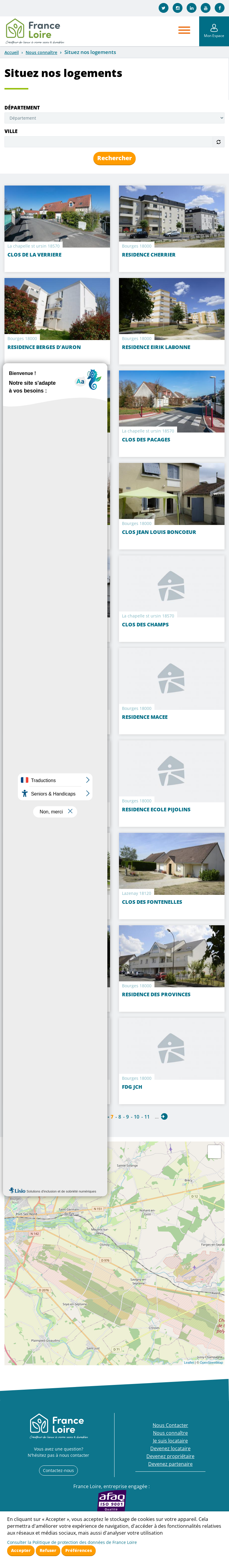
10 (136, 1116)
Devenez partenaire (170, 1464)
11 (147, 1116)
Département (22, 107)
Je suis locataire (170, 1441)
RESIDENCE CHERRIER (149, 254)
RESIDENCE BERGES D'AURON (44, 347)
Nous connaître (41, 52)
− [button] (13, 1158)
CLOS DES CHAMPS (145, 624)
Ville (11, 131)
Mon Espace (214, 35)
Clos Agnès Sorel (32, 439)
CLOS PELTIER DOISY (33, 716)
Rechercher (114, 158)
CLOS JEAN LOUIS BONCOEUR (159, 532)
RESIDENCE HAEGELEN (35, 1086)
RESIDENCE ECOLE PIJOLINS (156, 809)
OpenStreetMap (211, 1362)
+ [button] (13, 1149)
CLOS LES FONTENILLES (36, 901)
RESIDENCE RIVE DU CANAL (41, 532)
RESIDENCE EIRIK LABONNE (156, 347)
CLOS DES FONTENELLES (152, 901)
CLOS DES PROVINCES (34, 994)
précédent (65, 1116)
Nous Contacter (170, 1425)
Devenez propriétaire (170, 1456)
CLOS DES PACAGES (146, 439)
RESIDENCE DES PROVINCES (156, 994)
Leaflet (189, 1362)
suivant (164, 1116)
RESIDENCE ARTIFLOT (34, 809)
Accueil (11, 52)
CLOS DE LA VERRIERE (34, 254)
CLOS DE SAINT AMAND (36, 624)
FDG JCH (132, 1086)
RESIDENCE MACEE (145, 716)
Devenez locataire (170, 1448)
